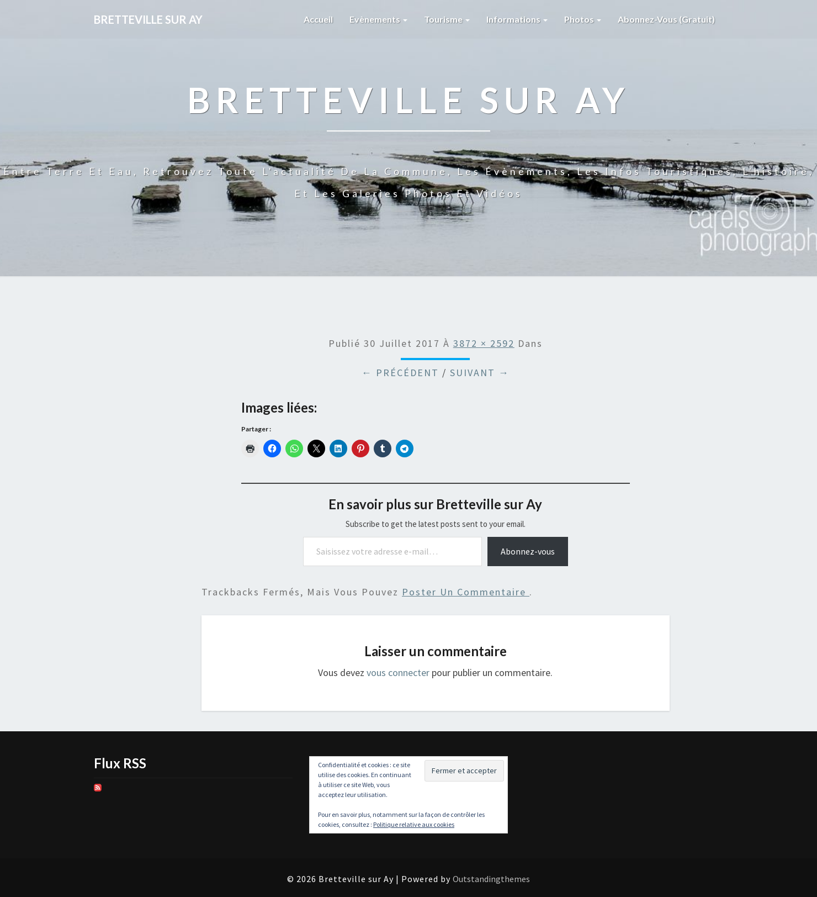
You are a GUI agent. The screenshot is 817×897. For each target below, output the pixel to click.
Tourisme (447, 19)
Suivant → (480, 372)
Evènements (378, 19)
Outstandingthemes (491, 878)
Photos (582, 19)
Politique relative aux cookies (413, 824)
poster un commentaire (465, 591)
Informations (517, 19)
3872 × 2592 (483, 343)
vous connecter (398, 672)
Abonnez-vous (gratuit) (666, 19)
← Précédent (400, 372)
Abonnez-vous (528, 551)
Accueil (318, 19)
